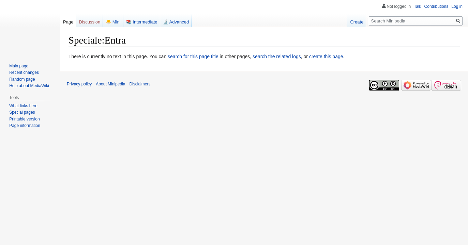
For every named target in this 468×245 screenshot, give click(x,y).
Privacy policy (79, 84)
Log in (457, 6)
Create (356, 21)
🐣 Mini (113, 21)
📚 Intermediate (141, 21)
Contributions (436, 6)
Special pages (22, 112)
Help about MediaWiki (29, 85)
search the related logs (277, 56)
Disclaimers (139, 84)
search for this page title (193, 56)
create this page (326, 56)
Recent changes (24, 72)
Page (68, 21)
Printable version (24, 119)
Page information (24, 125)
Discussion (89, 21)
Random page (22, 79)
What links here (23, 105)
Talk (417, 6)
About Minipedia (110, 84)
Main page (18, 66)
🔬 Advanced (176, 21)
